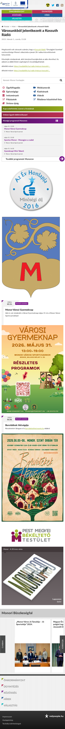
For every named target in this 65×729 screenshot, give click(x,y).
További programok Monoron (20, 159)
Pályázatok (11, 99)
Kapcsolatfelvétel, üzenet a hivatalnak (18, 109)
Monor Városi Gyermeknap (15, 129)
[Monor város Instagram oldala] (62, 5)
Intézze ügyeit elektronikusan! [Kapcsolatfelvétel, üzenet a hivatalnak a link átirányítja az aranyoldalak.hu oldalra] (15, 115)
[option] (32, 645)
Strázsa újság (12, 103)
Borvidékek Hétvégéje (17, 425)
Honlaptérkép (7, 720)
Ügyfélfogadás (13, 88)
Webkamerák (43, 88)
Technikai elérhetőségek (11, 724)
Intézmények (12, 96)
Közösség (16, 15)
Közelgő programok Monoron (15, 121)
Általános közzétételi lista (49, 99)
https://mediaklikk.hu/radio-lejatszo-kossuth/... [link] (32, 66)
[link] (40, 50)
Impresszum (7, 717)
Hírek (47, 15)
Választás (17, 19)
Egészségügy (12, 92)
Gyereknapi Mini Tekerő (14, 151)
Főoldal (6, 26)
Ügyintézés (47, 12)
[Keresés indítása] (61, 80)
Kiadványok (42, 92)
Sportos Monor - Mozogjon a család (19, 140)
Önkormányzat (16, 12)
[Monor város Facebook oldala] (57, 5)
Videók (40, 96)
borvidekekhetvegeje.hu (34, 428)
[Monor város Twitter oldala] (53, 5)
